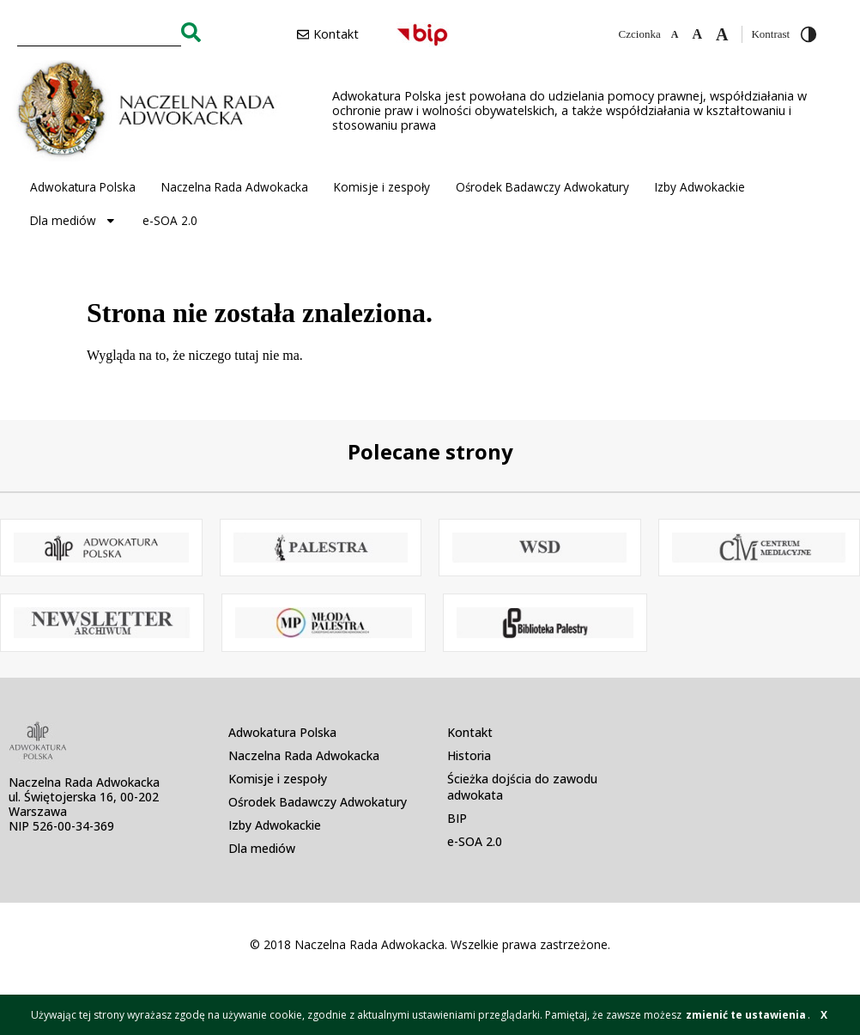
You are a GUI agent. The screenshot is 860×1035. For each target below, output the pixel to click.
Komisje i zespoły (382, 187)
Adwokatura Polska (83, 187)
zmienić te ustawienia (746, 1015)
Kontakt (470, 732)
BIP (457, 818)
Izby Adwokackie (700, 187)
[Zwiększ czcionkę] (722, 34)
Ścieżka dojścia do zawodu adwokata (522, 786)
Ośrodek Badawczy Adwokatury (542, 187)
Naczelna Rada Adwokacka (234, 187)
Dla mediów (73, 220)
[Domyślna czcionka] (697, 34)
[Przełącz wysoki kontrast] (808, 34)
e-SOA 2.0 (169, 220)
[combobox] (99, 31)
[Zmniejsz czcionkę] (675, 34)
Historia (469, 755)
